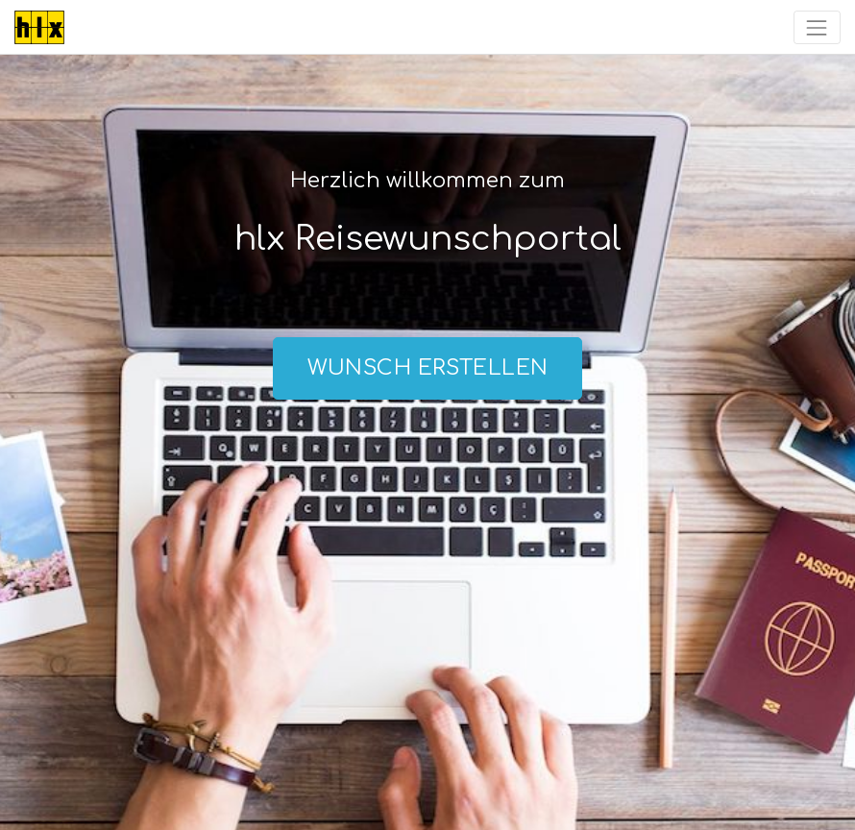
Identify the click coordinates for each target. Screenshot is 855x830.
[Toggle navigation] (817, 27)
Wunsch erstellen (428, 367)
